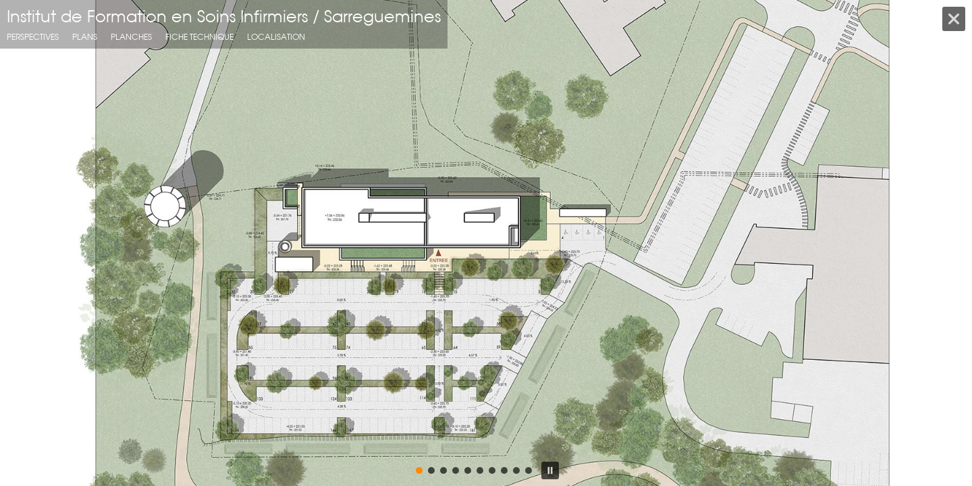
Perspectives (33, 37)
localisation (276, 37)
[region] (486, 243)
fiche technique (199, 37)
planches (131, 37)
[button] (21, 243)
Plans (84, 37)
